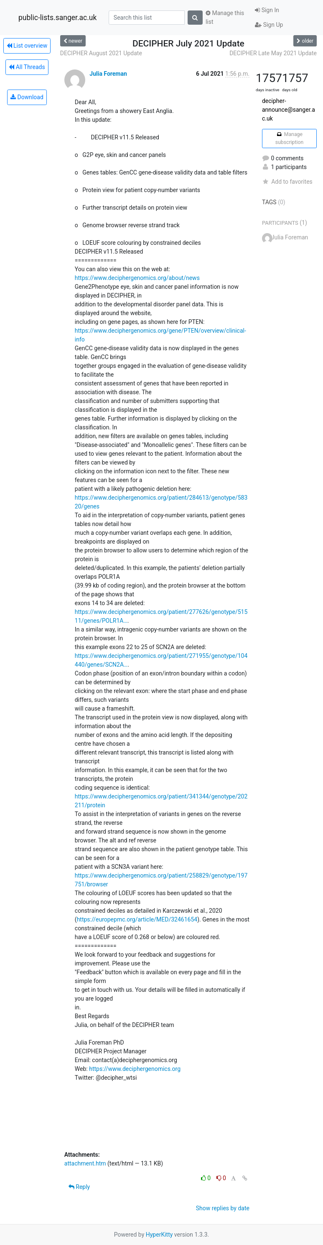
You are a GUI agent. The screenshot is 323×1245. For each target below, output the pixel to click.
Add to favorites (287, 181)
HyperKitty (159, 1234)
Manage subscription (289, 138)
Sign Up (269, 24)
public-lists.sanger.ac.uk (57, 17)
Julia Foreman (108, 73)
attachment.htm (85, 1163)
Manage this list (225, 17)
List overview (27, 45)
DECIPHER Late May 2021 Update (273, 53)
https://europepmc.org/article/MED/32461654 (137, 919)
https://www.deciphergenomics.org (135, 1068)
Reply (79, 1186)
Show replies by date (222, 1208)
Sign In (267, 10)
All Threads (27, 67)
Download (26, 97)
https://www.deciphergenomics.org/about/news (137, 278)
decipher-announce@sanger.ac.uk (288, 110)
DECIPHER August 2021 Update (101, 53)
